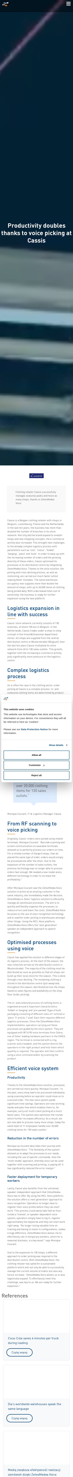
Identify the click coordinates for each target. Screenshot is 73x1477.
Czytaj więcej (19, 1352)
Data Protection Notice (34, 729)
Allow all (36, 755)
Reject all (36, 775)
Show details (56, 745)
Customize (36, 765)
